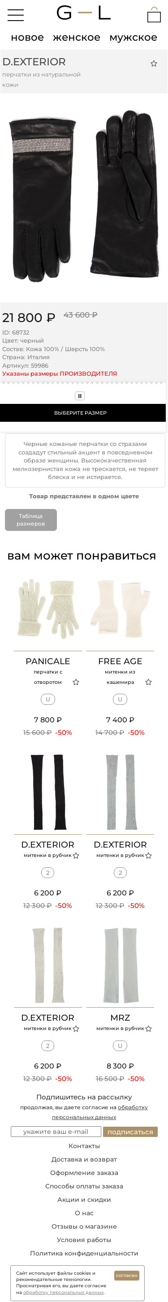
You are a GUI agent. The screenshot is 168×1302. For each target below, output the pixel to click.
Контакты (84, 1146)
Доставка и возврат (84, 1159)
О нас (84, 1213)
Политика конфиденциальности (84, 1253)
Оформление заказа (84, 1173)
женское (76, 37)
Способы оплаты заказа (84, 1186)
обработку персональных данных (63, 1292)
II (80, 395)
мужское (133, 37)
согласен (127, 1275)
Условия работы (84, 1240)
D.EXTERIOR (34, 61)
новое (27, 37)
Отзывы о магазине (84, 1226)
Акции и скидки (84, 1200)
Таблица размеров (31, 520)
